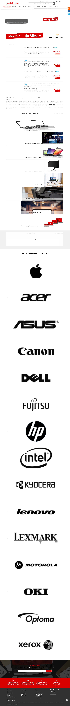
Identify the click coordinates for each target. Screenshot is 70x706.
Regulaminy (8, 695)
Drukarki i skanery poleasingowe (39, 85)
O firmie (8, 691)
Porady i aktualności (30, 113)
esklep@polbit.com (60, 1)
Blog (7, 694)
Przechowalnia (23, 694)
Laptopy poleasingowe (38, 694)
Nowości (31, 233)
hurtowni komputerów (52, 104)
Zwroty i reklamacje (10, 696)
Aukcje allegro (37, 691)
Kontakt (8, 699)
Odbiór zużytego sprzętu (11, 700)
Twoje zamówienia (24, 691)
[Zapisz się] (49, 671)
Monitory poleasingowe (38, 696)
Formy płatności (23, 695)
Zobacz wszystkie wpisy (59, 113)
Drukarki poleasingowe (38, 695)
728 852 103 (53, 1)
